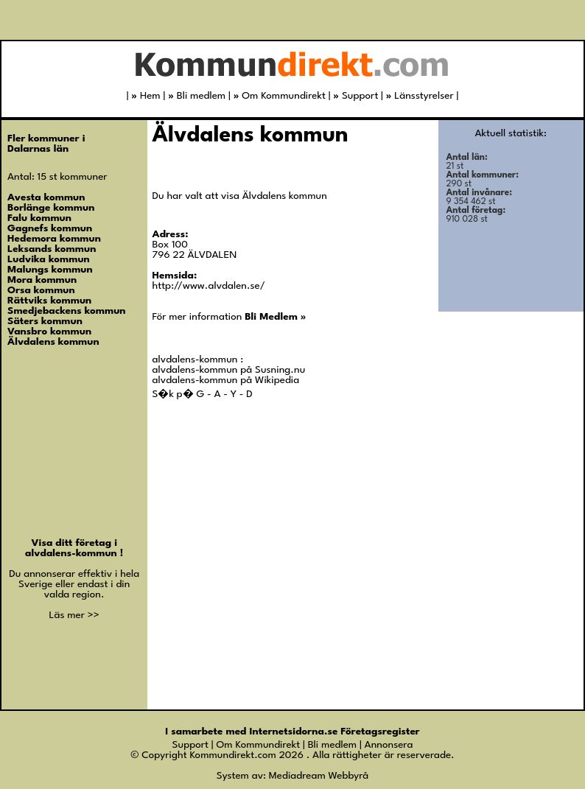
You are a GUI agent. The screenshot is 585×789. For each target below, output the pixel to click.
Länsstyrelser (420, 96)
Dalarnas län (38, 149)
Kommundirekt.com (232, 755)
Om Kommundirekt (280, 96)
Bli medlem (196, 96)
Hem (145, 96)
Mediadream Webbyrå (318, 776)
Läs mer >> (74, 615)
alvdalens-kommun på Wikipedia (226, 380)
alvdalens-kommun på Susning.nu (229, 370)
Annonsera (389, 745)
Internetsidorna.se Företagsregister (334, 731)
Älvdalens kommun (250, 136)
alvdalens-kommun (72, 553)
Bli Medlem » (275, 317)
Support (355, 96)
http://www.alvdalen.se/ (209, 286)
